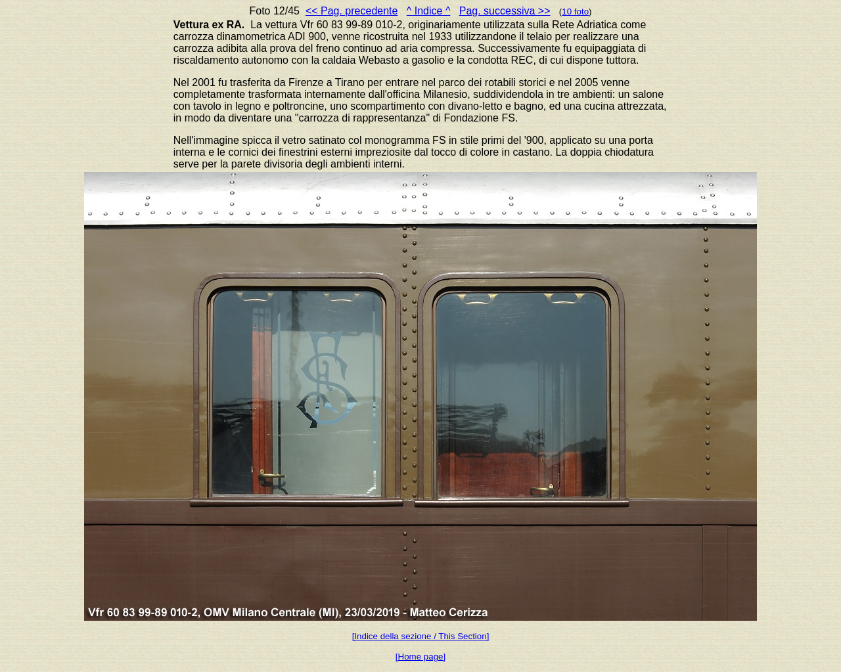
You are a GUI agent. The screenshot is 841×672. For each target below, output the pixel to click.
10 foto (575, 11)
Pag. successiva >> (505, 10)
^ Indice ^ (429, 10)
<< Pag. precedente (352, 10)
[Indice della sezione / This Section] (420, 636)
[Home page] (420, 656)
